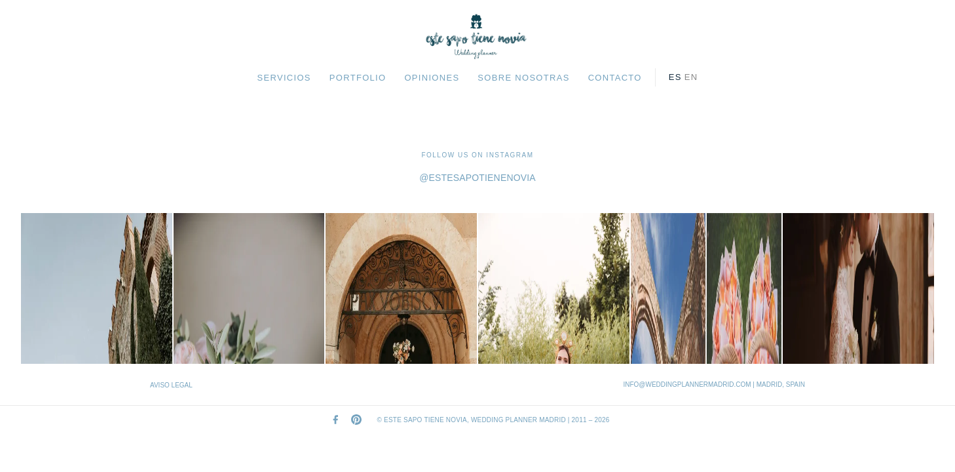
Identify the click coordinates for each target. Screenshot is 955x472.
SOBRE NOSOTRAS (523, 78)
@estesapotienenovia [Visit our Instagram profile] (477, 177)
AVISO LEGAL (171, 385)
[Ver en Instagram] (96, 288)
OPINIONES (431, 78)
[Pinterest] (356, 419)
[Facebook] (335, 419)
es (675, 77)
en (691, 77)
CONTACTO (615, 78)
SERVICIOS (284, 78)
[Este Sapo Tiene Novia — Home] (477, 36)
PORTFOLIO (357, 78)
